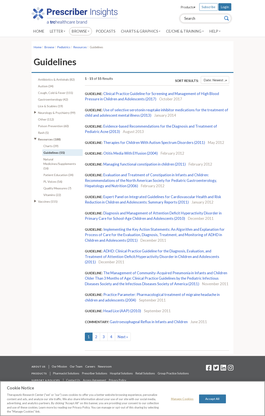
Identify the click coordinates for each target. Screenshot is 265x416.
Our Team (76, 366)
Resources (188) (49, 139)
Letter (57, 31)
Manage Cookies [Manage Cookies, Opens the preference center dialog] (182, 398)
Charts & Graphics (140, 31)
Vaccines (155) (48, 201)
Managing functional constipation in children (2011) (144, 164)
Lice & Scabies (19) (50, 106)
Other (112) (46, 119)
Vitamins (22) (52, 195)
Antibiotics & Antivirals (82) (56, 79)
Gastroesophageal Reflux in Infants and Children (149, 322)
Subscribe (208, 7)
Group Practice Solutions (173, 373)
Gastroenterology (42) (53, 99)
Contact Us (73, 380)
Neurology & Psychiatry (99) (56, 113)
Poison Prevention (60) (53, 126)
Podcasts (105, 31)
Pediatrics (63, 47)
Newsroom (105, 366)
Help (215, 31)
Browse (80, 31)
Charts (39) (50, 146)
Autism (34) (45, 86)
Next (123, 337)
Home (38, 31)
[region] (132, 398)
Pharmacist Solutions (66, 373)
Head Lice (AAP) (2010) (122, 311)
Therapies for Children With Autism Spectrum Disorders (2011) (154, 142)
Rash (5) (43, 132)
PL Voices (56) (52, 181)
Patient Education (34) (58, 175)
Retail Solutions (145, 373)
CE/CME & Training (185, 31)
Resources (80, 47)
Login (225, 7)
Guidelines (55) (54, 152)
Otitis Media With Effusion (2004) (130, 153)
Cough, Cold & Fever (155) (55, 93)
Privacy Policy (117, 380)
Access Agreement (94, 380)
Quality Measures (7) (57, 188)
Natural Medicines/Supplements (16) (59, 163)
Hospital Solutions (121, 373)
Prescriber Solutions (94, 373)
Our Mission (59, 366)
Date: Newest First (216, 80)
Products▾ (188, 7)
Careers (90, 366)
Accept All (212, 398)
